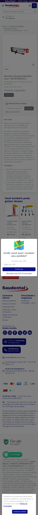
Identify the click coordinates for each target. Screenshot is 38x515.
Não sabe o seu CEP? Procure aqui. (19, 273)
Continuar (19, 269)
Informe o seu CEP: (19, 261)
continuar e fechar (19, 511)
